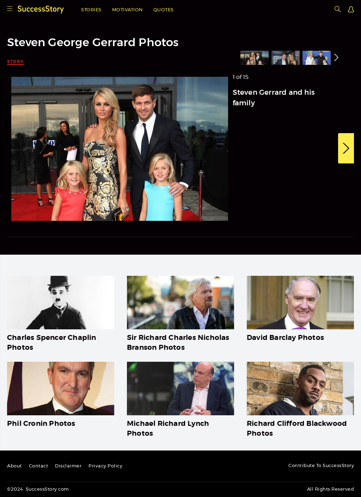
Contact (38, 466)
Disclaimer (68, 466)
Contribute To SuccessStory (321, 466)
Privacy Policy (105, 466)
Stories (91, 10)
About (14, 466)
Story (15, 61)
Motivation (127, 10)
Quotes (163, 10)
